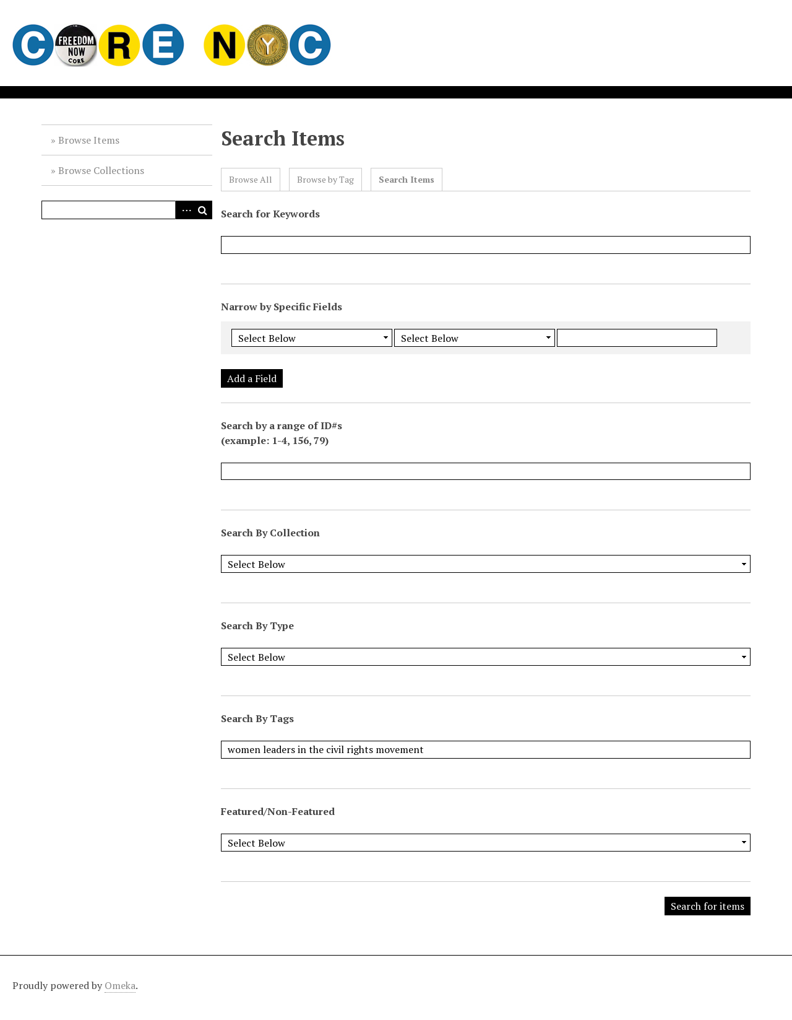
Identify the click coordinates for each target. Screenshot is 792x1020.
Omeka (120, 985)
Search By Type (257, 625)
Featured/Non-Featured (278, 811)
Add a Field (252, 378)
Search (203, 210)
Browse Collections (101, 170)
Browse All (250, 179)
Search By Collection (270, 532)
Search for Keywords (270, 213)
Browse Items (88, 140)
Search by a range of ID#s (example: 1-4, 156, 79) (281, 433)
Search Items (406, 179)
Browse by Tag (325, 179)
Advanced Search (184, 210)
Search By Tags (257, 718)
